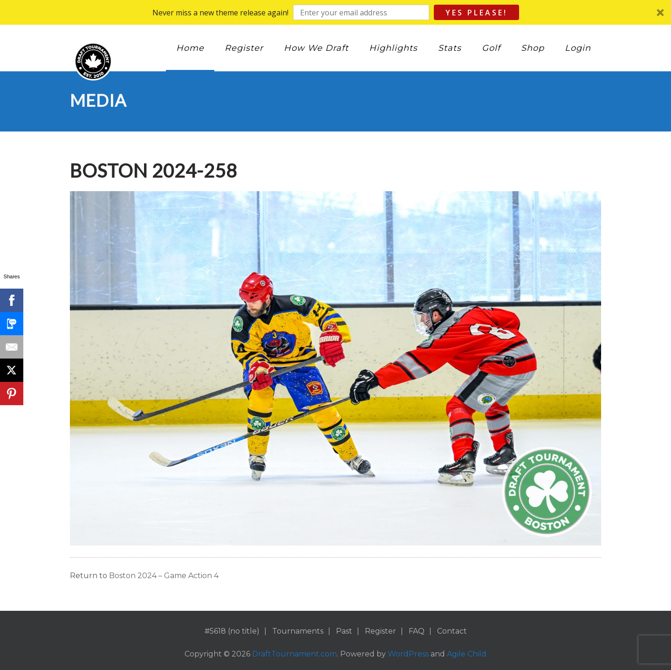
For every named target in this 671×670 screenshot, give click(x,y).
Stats (449, 48)
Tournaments (297, 631)
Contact (452, 631)
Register (244, 48)
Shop (532, 48)
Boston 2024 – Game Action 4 (164, 575)
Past (344, 631)
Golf (491, 48)
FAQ (417, 631)
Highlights (393, 48)
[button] (335, 12)
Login (578, 48)
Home (190, 48)
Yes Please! (476, 12)
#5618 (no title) (232, 631)
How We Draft (316, 48)
